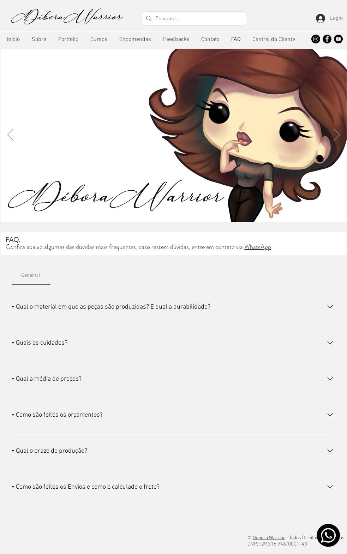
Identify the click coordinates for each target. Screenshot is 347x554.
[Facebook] (327, 39)
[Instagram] (315, 39)
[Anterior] (10, 135)
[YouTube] (338, 39)
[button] (68, 40)
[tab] (31, 276)
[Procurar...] (193, 18)
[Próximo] (337, 135)
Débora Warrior (269, 538)
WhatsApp (257, 246)
